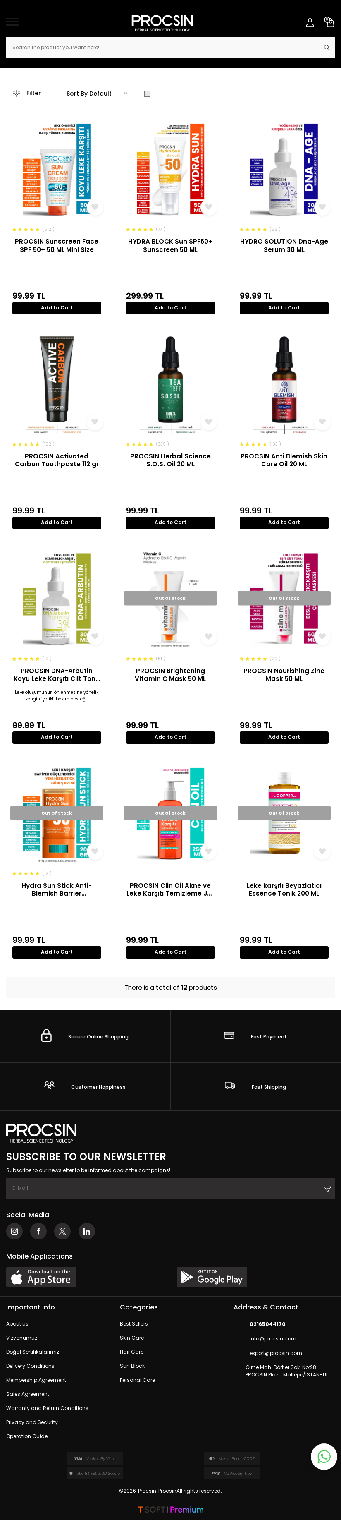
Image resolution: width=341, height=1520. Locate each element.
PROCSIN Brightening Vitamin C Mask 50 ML (170, 675)
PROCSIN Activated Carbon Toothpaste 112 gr (57, 460)
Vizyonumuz (21, 1337)
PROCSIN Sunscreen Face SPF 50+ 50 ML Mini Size (56, 245)
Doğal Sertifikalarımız (32, 1351)
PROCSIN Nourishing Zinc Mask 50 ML (283, 675)
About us (17, 1323)
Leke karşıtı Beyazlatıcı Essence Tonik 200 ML (284, 890)
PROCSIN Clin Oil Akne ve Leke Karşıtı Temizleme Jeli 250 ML (170, 890)
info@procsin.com (265, 1339)
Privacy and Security (32, 1422)
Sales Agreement (27, 1394)
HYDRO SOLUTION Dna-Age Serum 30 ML (284, 245)
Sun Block (132, 1365)
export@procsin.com (268, 1353)
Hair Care (131, 1351)
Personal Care (137, 1379)
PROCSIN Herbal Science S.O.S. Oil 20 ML (170, 460)
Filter (27, 93)
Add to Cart (57, 307)
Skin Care (132, 1337)
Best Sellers (134, 1323)
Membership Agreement (36, 1379)
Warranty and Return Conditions (47, 1408)
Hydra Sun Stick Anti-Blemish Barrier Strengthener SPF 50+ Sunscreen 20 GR (56, 890)
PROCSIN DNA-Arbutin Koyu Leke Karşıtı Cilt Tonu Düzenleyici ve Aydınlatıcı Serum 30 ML (57, 675)
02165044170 (260, 1324)
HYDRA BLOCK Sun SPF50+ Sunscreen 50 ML (170, 245)
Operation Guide (27, 1436)
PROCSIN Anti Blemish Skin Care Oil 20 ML (284, 460)
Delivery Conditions (30, 1365)
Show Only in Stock (177, 93)
